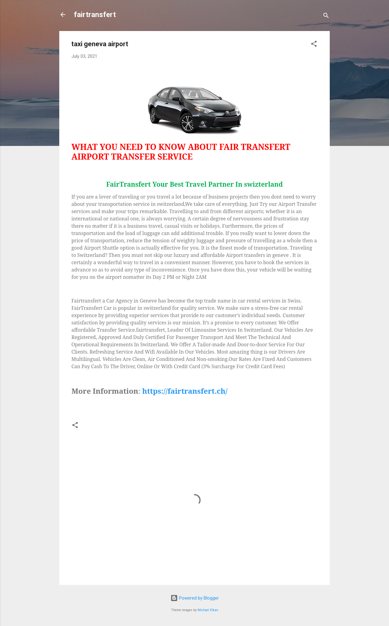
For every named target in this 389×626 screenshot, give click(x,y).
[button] (314, 45)
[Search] (326, 16)
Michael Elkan (208, 610)
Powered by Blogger (194, 598)
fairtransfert (95, 14)
